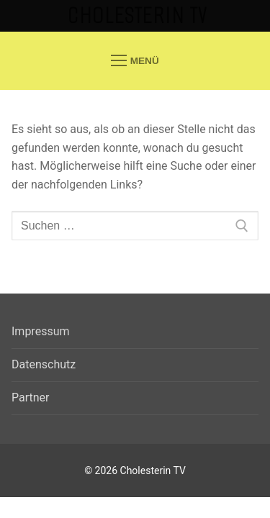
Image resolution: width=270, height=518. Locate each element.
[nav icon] (135, 60)
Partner (31, 397)
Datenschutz (44, 364)
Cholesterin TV (137, 15)
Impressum (41, 331)
